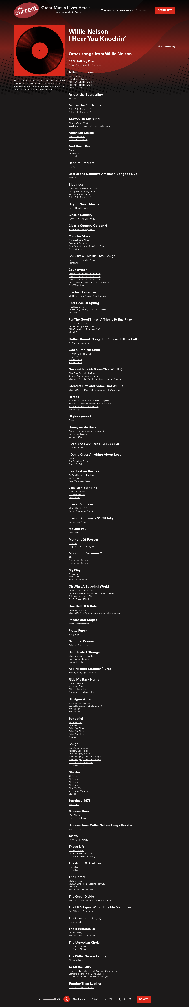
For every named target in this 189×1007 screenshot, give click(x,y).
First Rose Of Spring (78, 307)
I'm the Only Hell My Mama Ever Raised (87, 310)
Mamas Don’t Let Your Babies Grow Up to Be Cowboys (94, 390)
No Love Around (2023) (79, 194)
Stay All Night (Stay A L (79, 754)
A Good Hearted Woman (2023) (83, 189)
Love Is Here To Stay (78, 818)
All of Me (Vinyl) (76, 788)
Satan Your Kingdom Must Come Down (87, 246)
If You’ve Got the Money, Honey (83, 376)
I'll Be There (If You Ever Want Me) (84, 329)
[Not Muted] (40, 999)
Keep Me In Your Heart (79, 481)
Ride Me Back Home (78, 689)
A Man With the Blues (79, 240)
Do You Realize (76, 478)
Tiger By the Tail (76, 448)
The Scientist (75, 922)
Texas (71, 420)
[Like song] (166, 46)
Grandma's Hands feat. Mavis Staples (86, 974)
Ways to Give (125, 10)
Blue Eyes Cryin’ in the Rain (82, 656)
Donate (143, 999)
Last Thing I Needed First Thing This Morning (89, 126)
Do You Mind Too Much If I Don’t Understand (89, 283)
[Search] (151, 10)
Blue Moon (74, 577)
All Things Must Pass (78, 960)
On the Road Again (77, 522)
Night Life (73, 263)
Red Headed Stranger (79, 659)
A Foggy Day (75, 574)
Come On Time (76, 684)
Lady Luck (73, 357)
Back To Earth (75, 726)
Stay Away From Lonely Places (83, 692)
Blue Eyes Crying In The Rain (82, 673)
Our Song (73, 313)
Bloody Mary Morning (79, 624)
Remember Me (76, 662)
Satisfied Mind (75, 249)
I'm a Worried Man (77, 285)
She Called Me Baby (78, 461)
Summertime (75, 829)
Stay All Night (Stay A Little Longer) (85, 706)
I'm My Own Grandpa (79, 343)
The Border (74, 887)
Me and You (74, 498)
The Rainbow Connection (81, 763)
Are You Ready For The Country (83, 475)
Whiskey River (75, 709)
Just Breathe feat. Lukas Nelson (83, 407)
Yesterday (73, 867)
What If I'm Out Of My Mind (82, 890)
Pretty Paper (74, 635)
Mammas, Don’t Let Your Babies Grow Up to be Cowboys (95, 379)
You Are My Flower (78, 947)
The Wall (73, 167)
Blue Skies (74, 178)
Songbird (73, 737)
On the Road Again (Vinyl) (81, 511)
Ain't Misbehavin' (77, 137)
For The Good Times (78, 324)
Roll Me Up (74, 410)
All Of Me (73, 776)
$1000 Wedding (76, 723)
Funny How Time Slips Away (82, 219)
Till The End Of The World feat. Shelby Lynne (89, 977)
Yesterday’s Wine (76, 766)
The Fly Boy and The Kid (80, 599)
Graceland (73, 99)
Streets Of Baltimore (78, 464)
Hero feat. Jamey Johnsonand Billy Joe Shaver (90, 404)
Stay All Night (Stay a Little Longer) (85, 757)
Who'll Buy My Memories (81, 911)
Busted (72, 459)
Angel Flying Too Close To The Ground (86, 431)
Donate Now (165, 10)
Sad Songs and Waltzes (79, 703)
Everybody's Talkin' (77, 610)
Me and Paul (74, 533)
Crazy (71, 150)
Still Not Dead (75, 360)
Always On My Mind (78, 123)
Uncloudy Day (75, 437)
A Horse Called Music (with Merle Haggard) (89, 401)
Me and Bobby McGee (79, 508)
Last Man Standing (77, 495)
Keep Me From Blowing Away (83, 547)
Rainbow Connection (78, 645)
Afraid (71, 557)
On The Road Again (78, 434)
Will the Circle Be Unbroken (82, 936)
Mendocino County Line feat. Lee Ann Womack (91, 901)
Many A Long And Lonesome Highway (87, 884)
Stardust (72, 794)
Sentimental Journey (78, 560)
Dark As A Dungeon (78, 243)
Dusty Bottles (75, 76)
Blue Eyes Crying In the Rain (82, 373)
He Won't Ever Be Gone (80, 354)
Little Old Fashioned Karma (81, 988)
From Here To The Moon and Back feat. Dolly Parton (93, 971)
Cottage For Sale (76, 851)
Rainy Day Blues (76, 728)
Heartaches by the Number (81, 327)
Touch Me (73, 156)
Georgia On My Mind (78, 791)
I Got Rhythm (75, 815)
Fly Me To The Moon (78, 140)
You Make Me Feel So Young (82, 857)
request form (46, 89)
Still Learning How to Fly (80, 596)
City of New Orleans (78, 208)
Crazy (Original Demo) (79, 748)
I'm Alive (73, 544)
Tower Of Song (75, 88)
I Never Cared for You (78, 840)
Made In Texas (75, 881)
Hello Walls (74, 153)
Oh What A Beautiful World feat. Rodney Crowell (91, 594)
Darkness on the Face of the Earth (84, 274)
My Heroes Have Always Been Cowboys (88, 296)
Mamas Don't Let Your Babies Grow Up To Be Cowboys (94, 613)
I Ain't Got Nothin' (77, 492)
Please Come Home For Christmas (85, 65)
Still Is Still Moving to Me (80, 109)
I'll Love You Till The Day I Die (82, 82)
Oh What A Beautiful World (81, 591)
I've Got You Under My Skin (81, 854)
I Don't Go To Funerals (79, 79)
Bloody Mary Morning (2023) (82, 192)
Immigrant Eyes (76, 686)
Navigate (107, 10)
